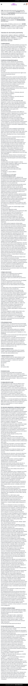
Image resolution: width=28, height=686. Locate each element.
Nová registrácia (24, 0)
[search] (24, 4)
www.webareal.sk (19, 684)
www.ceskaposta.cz (15, 18)
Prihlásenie (18, 0)
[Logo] (14, 4)
